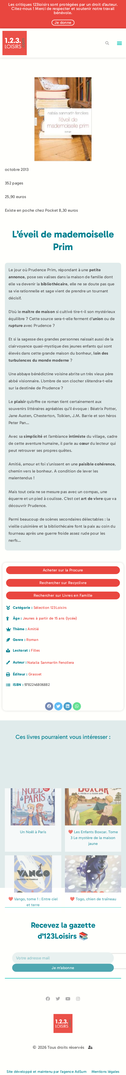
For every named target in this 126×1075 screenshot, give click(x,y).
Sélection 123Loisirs (50, 607)
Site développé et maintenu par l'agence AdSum (47, 1071)
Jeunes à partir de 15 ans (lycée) (50, 618)
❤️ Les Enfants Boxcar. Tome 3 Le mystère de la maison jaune (93, 884)
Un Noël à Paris (33, 878)
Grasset (34, 674)
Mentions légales (105, 1071)
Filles (35, 650)
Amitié (33, 629)
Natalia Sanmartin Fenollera (50, 662)
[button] (120, 43)
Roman (32, 640)
